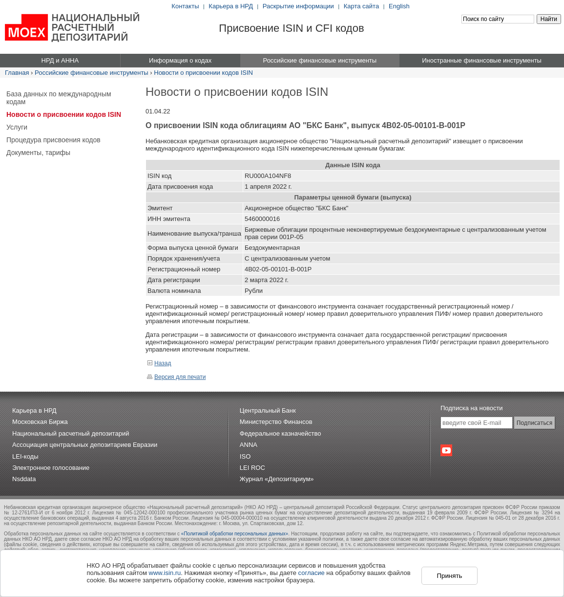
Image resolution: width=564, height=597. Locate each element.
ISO (245, 456)
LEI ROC (252, 467)
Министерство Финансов (276, 421)
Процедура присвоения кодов (53, 140)
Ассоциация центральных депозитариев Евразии (84, 444)
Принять (449, 575)
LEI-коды (25, 456)
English (399, 6)
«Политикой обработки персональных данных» (234, 533)
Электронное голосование (50, 467)
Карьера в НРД (231, 6)
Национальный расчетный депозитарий (70, 433)
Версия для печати (176, 377)
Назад (159, 363)
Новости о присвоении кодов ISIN (203, 72)
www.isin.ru (165, 572)
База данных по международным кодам (58, 98)
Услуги (16, 127)
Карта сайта (361, 6)
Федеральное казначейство (280, 433)
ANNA (248, 444)
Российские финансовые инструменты (91, 72)
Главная (17, 72)
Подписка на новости (471, 408)
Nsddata (24, 479)
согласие (311, 572)
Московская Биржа (40, 421)
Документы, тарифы (38, 152)
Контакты (185, 6)
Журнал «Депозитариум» (277, 479)
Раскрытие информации (298, 6)
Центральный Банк (268, 410)
